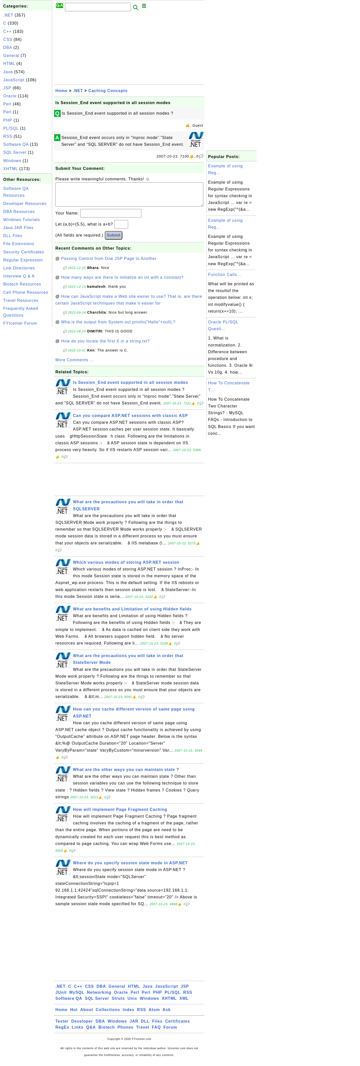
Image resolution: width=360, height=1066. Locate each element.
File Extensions (18, 244)
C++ (7, 31)
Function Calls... (224, 274)
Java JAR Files (18, 228)
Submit (113, 240)
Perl (7, 104)
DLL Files (12, 236)
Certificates (177, 1026)
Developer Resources (25, 203)
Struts (118, 1003)
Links (77, 1032)
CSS (7, 39)
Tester (62, 1026)
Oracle (10, 96)
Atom (154, 1015)
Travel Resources (21, 300)
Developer (82, 1026)
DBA (7, 47)
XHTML (10, 169)
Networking (99, 997)
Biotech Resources (22, 284)
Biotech (107, 1032)
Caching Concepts (107, 91)
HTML (9, 63)
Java (8, 72)
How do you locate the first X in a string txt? (105, 346)
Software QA (16, 144)
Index (128, 1015)
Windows (12, 161)
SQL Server (15, 152)
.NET (8, 15)
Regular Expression (23, 260)
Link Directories (19, 268)
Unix (132, 1003)
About (86, 1015)
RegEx (62, 1032)
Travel (142, 1032)
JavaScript (14, 80)
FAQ (156, 1032)
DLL (145, 1026)
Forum (170, 1032)
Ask (166, 1015)
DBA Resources (19, 211)
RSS (7, 136)
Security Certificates (23, 252)
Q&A (91, 1032)
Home (61, 91)
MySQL (76, 997)
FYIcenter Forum (20, 323)
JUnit (61, 997)
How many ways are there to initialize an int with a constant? (122, 282)
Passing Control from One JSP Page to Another (109, 263)
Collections (108, 1015)
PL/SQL (11, 128)
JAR (134, 1026)
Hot (74, 1015)
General (11, 55)
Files (157, 1026)
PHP (7, 120)
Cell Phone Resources (25, 292)
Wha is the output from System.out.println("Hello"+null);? (118, 327)
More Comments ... (74, 365)
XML (184, 1003)
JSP (7, 88)
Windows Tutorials (21, 220)
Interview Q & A (19, 276)
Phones (126, 1032)
